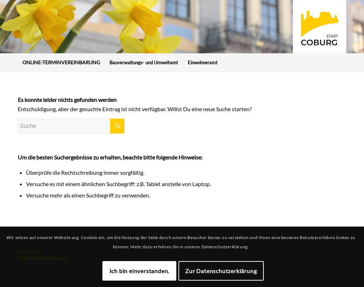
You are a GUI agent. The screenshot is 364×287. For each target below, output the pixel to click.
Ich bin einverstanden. (139, 270)
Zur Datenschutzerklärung (221, 270)
